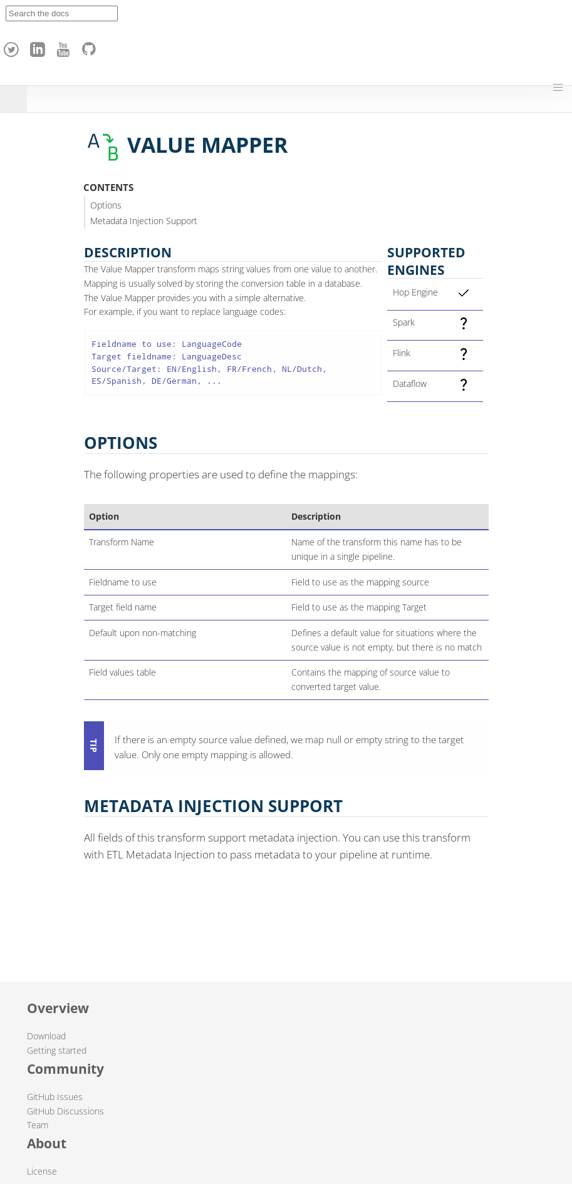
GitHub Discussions (65, 1111)
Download (46, 1036)
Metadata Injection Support (143, 221)
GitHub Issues (55, 1097)
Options (106, 205)
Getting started (56, 1050)
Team (37, 1125)
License (42, 1171)
